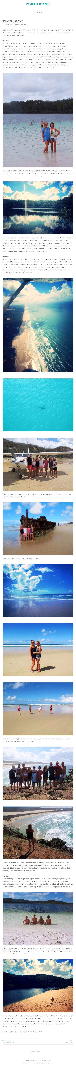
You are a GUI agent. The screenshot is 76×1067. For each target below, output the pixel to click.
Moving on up (55, 1041)
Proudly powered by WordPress (38, 1060)
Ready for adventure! (20, 1041)
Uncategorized (36, 1031)
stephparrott (20, 25)
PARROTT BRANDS (38, 4)
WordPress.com (46, 1063)
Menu (39, 13)
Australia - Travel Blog (19, 1031)
